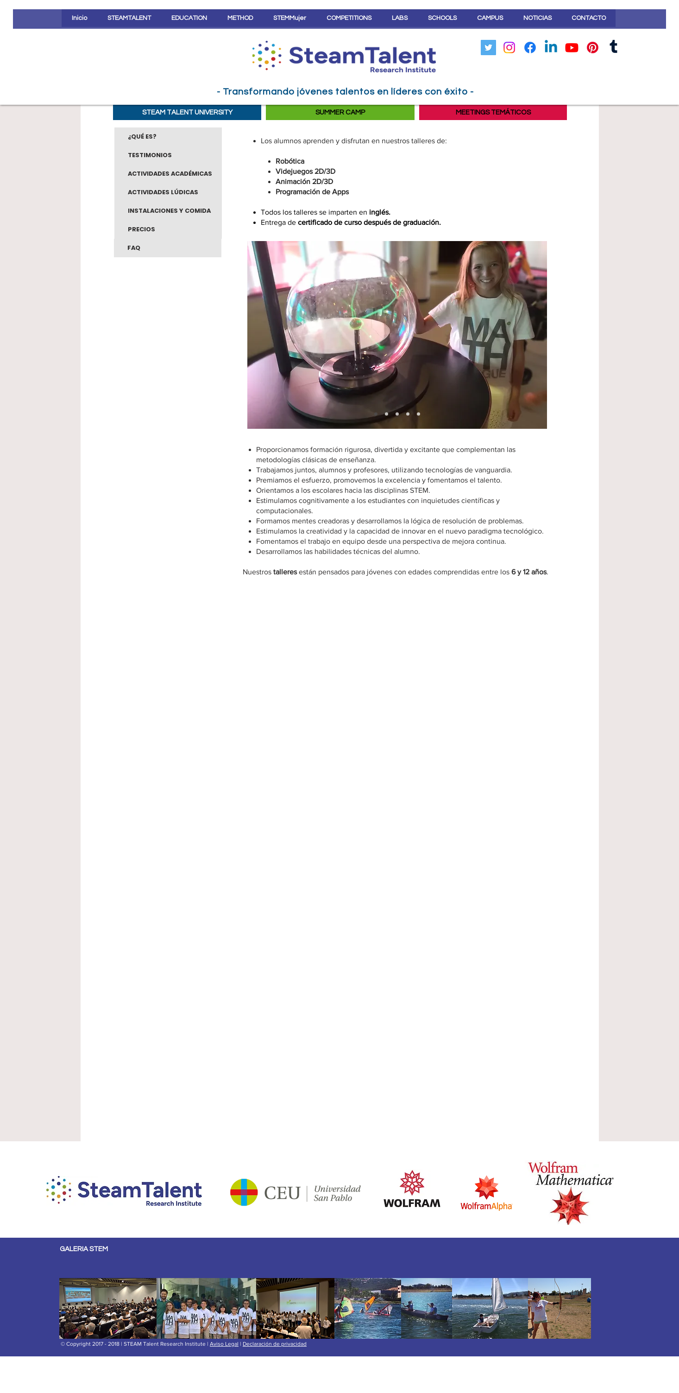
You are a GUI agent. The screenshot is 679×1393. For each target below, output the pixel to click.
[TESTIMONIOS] (168, 155)
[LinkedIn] (551, 47)
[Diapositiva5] (386, 414)
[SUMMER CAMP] (340, 112)
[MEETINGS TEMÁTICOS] (493, 112)
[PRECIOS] (168, 229)
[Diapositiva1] (407, 414)
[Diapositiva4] (418, 414)
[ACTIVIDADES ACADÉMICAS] (168, 174)
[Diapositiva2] (397, 414)
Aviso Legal (224, 1344)
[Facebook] (530, 47)
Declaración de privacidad (275, 1344)
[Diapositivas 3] (375, 414)
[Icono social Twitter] (488, 47)
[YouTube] (571, 47)
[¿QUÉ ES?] (168, 136)
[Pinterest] (592, 47)
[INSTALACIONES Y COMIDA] (168, 211)
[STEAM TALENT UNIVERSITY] (187, 112)
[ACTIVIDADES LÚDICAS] (168, 192)
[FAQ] (167, 248)
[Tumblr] (613, 47)
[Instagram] (509, 47)
